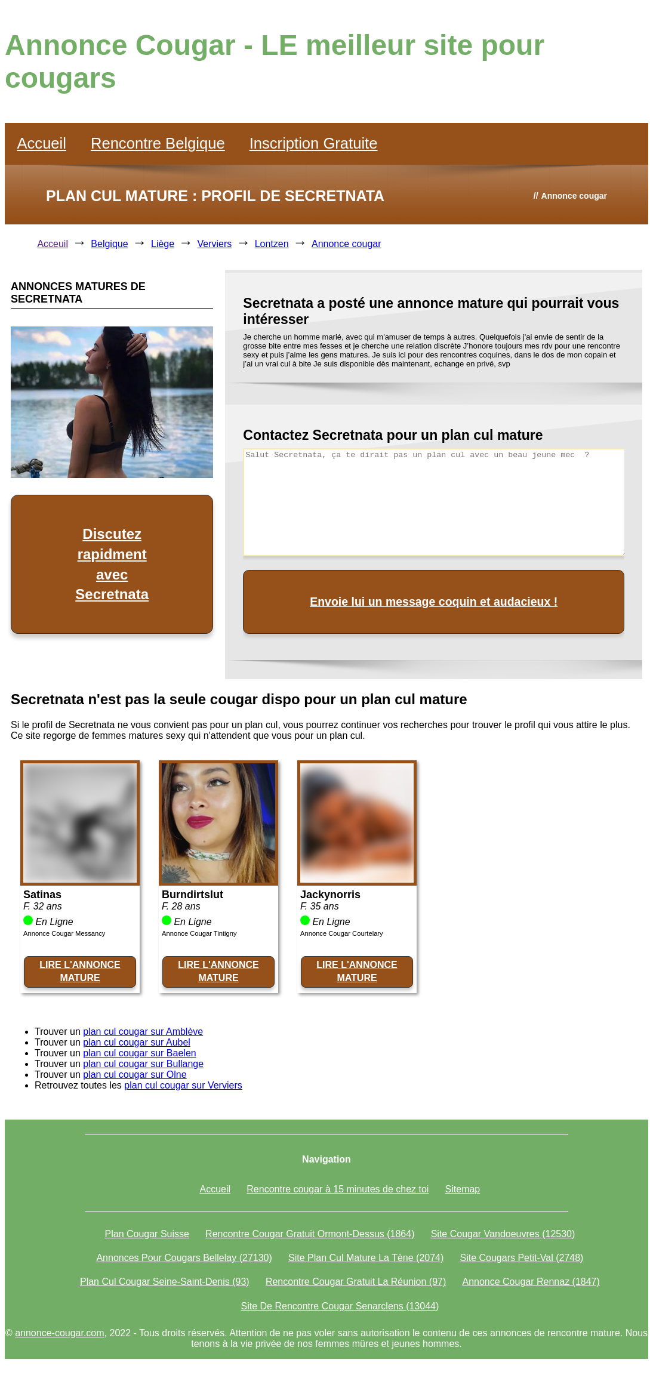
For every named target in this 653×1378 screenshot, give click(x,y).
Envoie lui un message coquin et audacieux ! (433, 601)
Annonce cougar (346, 244)
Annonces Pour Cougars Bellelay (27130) (184, 1258)
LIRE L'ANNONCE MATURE (79, 971)
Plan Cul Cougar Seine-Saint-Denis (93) (165, 1282)
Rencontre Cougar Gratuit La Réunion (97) (356, 1282)
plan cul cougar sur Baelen (139, 1053)
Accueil (41, 143)
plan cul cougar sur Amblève (143, 1031)
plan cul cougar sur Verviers (183, 1085)
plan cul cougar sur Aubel (136, 1042)
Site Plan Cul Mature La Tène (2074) (365, 1258)
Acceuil (52, 244)
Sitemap (462, 1189)
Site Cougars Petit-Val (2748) (521, 1258)
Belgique (109, 244)
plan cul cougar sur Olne (134, 1074)
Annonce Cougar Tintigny (199, 933)
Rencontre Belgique (158, 143)
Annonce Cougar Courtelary (341, 933)
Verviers (215, 244)
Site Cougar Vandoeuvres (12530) (503, 1234)
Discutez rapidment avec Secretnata (112, 564)
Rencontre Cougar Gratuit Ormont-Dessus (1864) (309, 1234)
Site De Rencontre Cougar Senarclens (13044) (340, 1306)
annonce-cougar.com (59, 1333)
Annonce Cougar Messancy (64, 933)
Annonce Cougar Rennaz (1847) (530, 1282)
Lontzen (272, 244)
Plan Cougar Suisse (147, 1234)
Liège (162, 244)
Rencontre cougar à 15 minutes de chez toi (338, 1189)
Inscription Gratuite (314, 143)
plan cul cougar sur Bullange (143, 1064)
